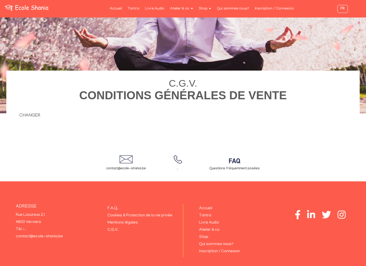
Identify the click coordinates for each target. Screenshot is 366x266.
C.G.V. (112, 230)
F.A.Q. (112, 208)
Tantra (133, 9)
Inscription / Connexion (274, 9)
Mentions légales (122, 223)
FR (342, 9)
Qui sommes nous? (233, 9)
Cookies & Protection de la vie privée (139, 215)
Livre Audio (154, 9)
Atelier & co (181, 9)
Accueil (116, 9)
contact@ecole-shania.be (126, 169)
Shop (205, 9)
